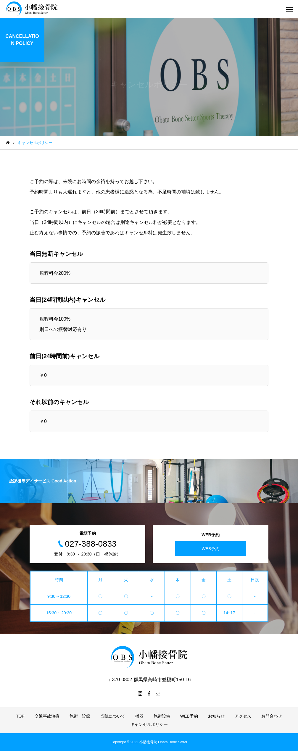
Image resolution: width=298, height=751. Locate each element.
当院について (112, 716)
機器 (139, 716)
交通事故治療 (47, 716)
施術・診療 (80, 716)
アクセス (243, 716)
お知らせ (216, 716)
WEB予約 (211, 548)
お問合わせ (271, 716)
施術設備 (162, 716)
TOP (20, 716)
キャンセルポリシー (149, 724)
